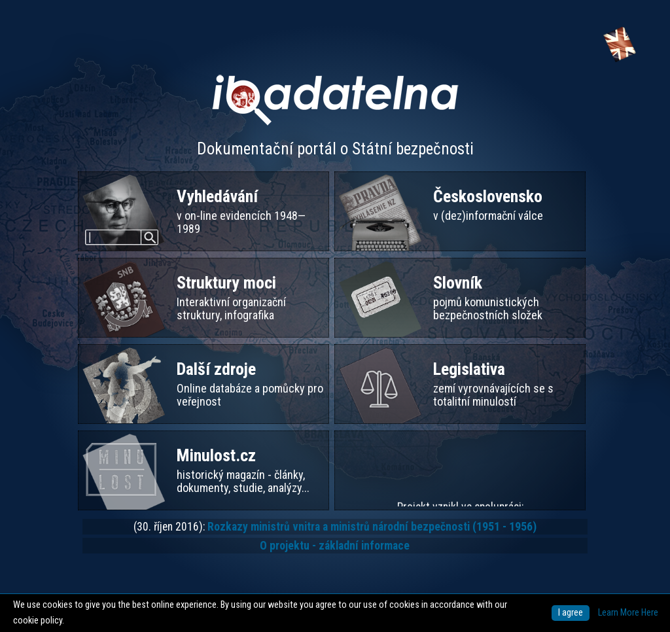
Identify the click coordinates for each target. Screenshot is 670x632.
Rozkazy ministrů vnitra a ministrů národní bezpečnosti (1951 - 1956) (372, 526)
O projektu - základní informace (335, 545)
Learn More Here (628, 612)
